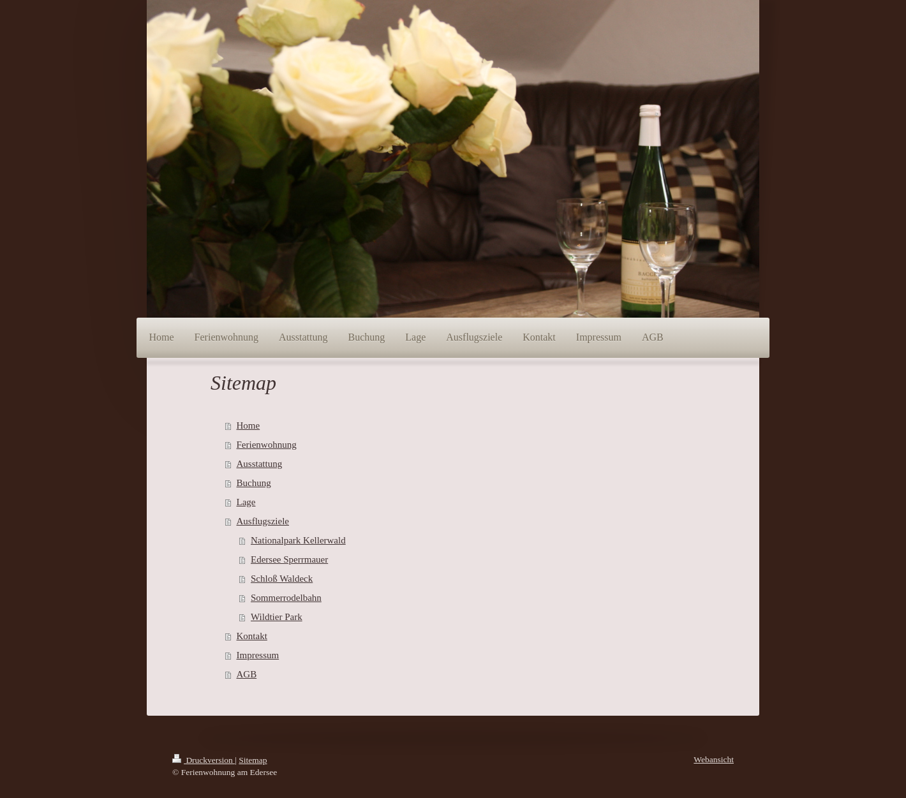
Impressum (258, 655)
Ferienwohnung (267, 445)
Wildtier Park (276, 617)
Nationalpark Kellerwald (298, 540)
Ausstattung (260, 464)
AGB (247, 674)
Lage (246, 502)
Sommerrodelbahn (286, 598)
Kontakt (252, 636)
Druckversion (203, 760)
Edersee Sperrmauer (289, 559)
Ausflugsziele (263, 521)
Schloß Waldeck (282, 578)
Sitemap (253, 760)
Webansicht (714, 759)
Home (248, 425)
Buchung (254, 483)
